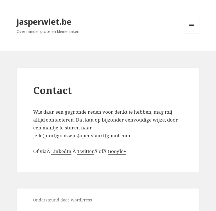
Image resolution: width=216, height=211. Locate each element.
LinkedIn (61, 151)
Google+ (117, 151)
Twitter (85, 151)
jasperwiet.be (44, 21)
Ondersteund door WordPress (62, 200)
